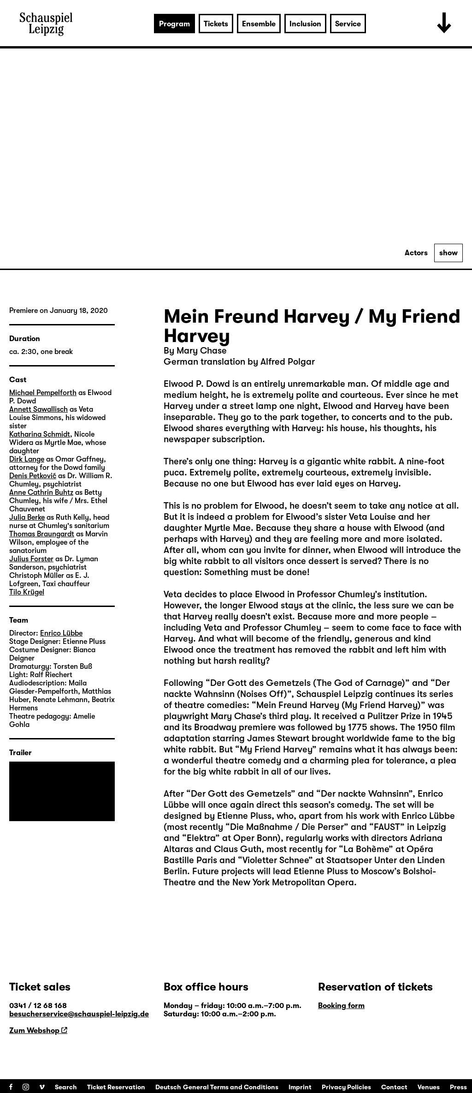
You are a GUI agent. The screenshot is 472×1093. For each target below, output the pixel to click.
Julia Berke (27, 517)
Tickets (216, 24)
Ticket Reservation (116, 1087)
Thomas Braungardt (41, 534)
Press (458, 1087)
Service (348, 24)
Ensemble (259, 24)
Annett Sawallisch (38, 409)
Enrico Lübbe (61, 633)
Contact (394, 1087)
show (448, 253)
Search (66, 1087)
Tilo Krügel (26, 592)
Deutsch (168, 1087)
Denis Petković (32, 476)
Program (174, 24)
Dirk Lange (26, 459)
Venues (429, 1087)
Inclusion (305, 24)
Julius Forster (31, 559)
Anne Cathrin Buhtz (41, 492)
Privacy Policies (346, 1087)
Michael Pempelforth (43, 393)
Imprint (300, 1087)
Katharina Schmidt (39, 434)
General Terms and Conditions (230, 1087)
